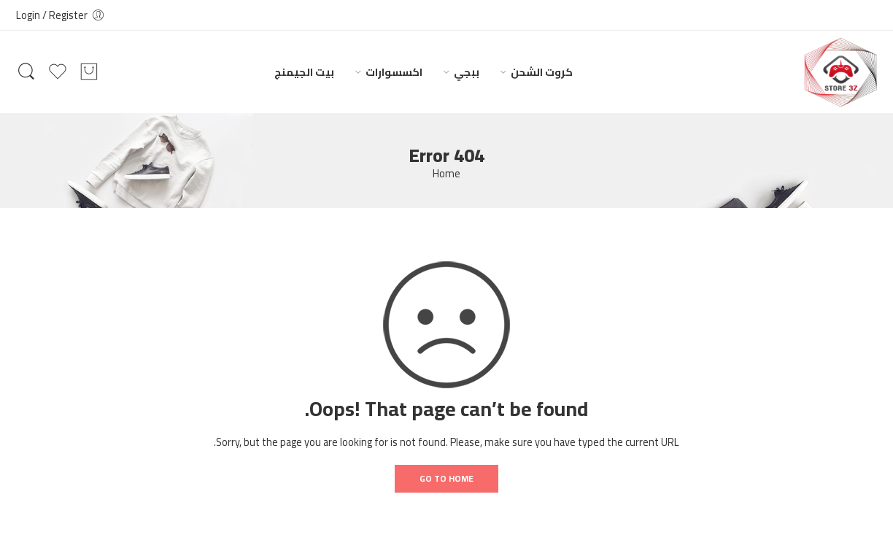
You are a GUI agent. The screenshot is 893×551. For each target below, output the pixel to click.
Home (446, 174)
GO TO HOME (446, 478)
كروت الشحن (542, 72)
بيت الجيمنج (304, 72)
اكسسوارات (394, 72)
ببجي (466, 72)
